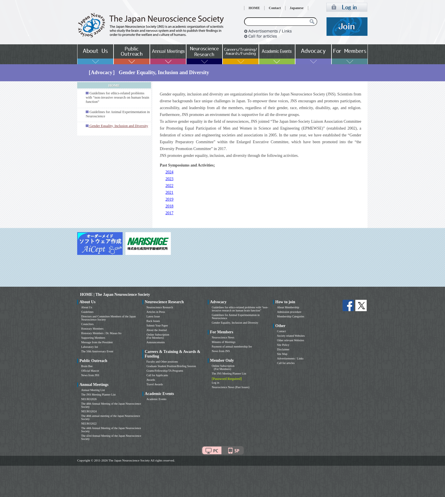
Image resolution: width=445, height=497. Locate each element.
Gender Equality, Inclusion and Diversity (235, 322)
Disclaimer (283, 349)
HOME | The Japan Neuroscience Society (115, 294)
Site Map (282, 353)
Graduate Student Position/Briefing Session (171, 366)
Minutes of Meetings (223, 342)
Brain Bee (87, 366)
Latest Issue (153, 316)
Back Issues (153, 321)
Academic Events (156, 399)
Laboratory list (89, 346)
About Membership (288, 307)
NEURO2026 (88, 399)
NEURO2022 (88, 423)
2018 (169, 206)
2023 (169, 179)
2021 (169, 192)
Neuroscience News (223, 337)
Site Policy (283, 344)
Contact (275, 8)
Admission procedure (289, 311)
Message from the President (97, 342)
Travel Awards (154, 384)
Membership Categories (290, 316)
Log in (215, 382)
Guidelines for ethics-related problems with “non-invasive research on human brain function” (117, 97)
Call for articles (286, 363)
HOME (254, 8)
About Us (86, 307)
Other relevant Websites (290, 340)
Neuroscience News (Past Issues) (230, 387)
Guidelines (87, 311)
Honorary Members (92, 328)
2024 (169, 172)
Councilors (87, 324)
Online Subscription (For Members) (157, 336)
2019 (169, 199)
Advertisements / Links (290, 358)
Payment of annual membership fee (232, 346)
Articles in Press (155, 311)
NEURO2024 (88, 411)
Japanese (297, 8)
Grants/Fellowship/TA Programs (164, 370)
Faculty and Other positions (162, 361)
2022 (169, 186)
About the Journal (156, 330)
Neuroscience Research (159, 307)
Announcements (155, 342)
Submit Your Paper (157, 325)
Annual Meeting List (93, 390)
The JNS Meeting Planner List (98, 394)
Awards (150, 379)
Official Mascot (90, 370)
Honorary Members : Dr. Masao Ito (101, 333)
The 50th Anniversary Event (97, 351)
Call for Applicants (157, 375)
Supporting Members (93, 337)
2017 (169, 213)
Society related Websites (291, 335)
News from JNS (90, 375)
